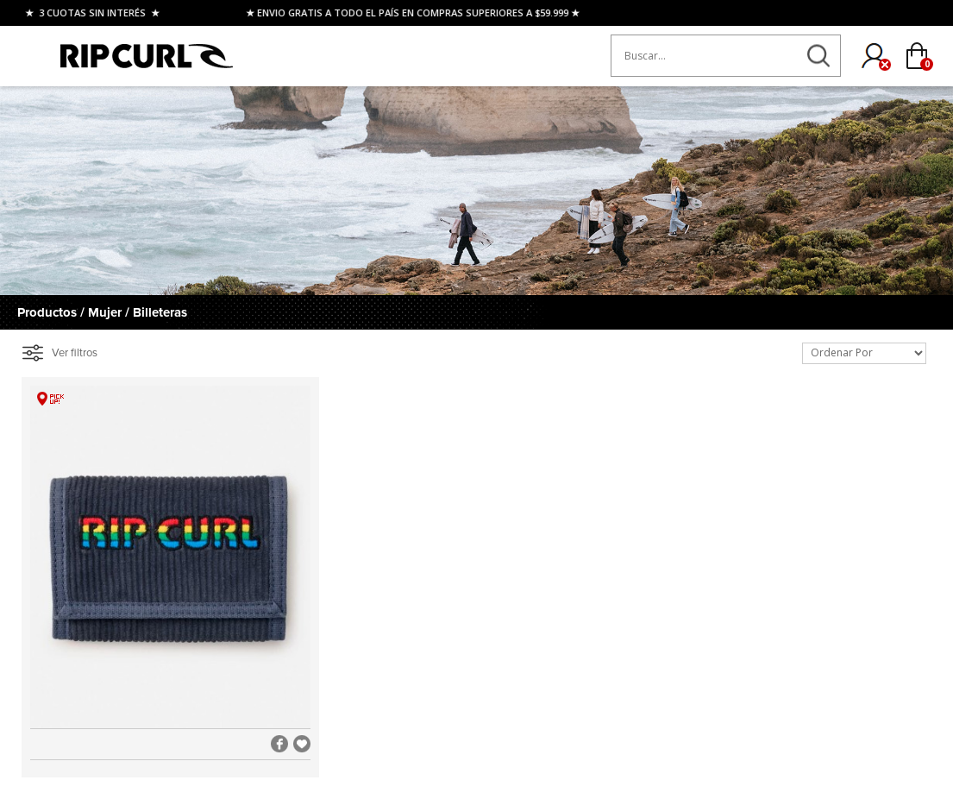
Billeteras (160, 312)
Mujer (105, 312)
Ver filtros (74, 353)
